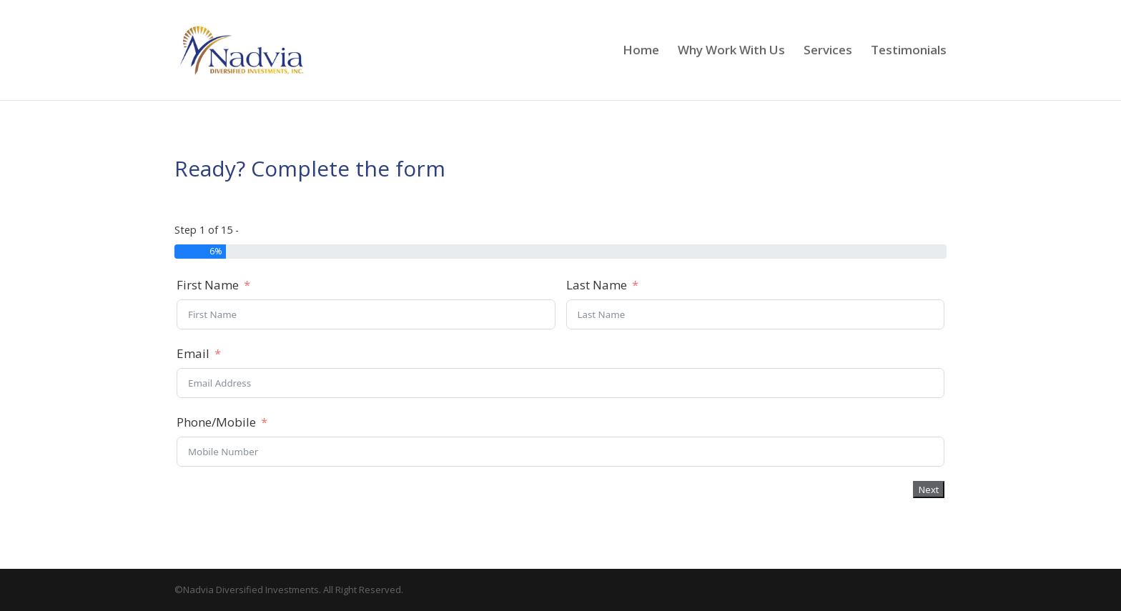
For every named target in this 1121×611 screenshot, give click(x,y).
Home (641, 51)
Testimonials (909, 51)
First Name (208, 285)
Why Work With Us (731, 51)
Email (193, 353)
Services (828, 51)
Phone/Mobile (216, 422)
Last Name (596, 285)
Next (929, 489)
